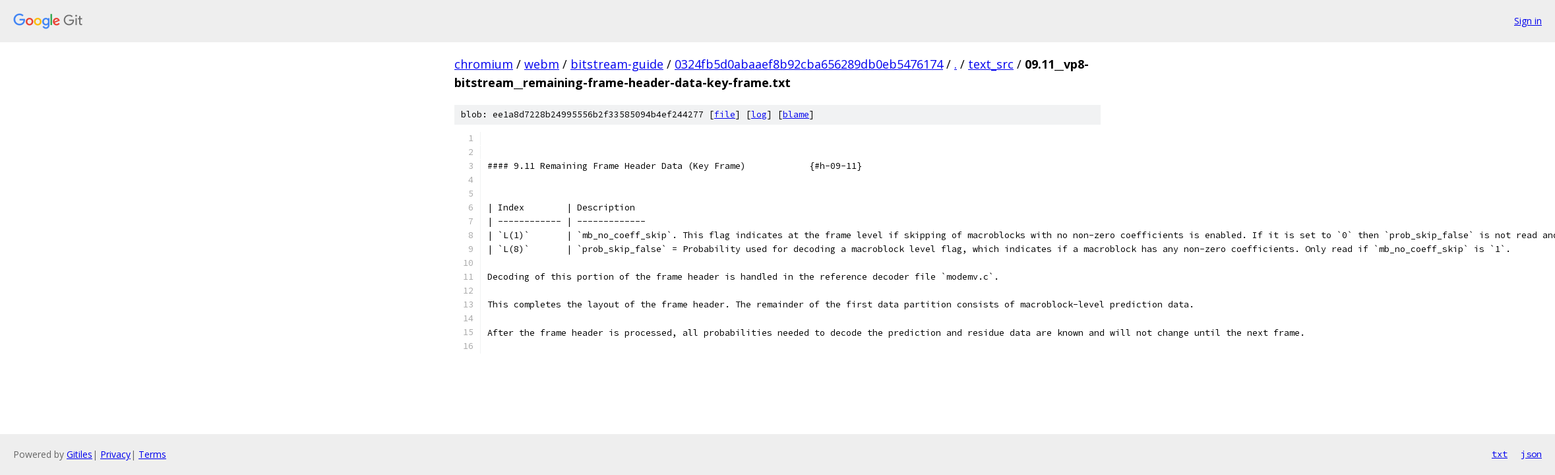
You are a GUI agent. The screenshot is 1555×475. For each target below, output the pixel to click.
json (1531, 454)
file (724, 114)
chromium (483, 64)
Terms (152, 454)
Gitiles (79, 454)
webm (541, 64)
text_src (991, 64)
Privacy (115, 454)
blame (796, 114)
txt (1500, 454)
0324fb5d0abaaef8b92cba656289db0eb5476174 (809, 64)
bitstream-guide (616, 64)
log (759, 114)
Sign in (1528, 21)
